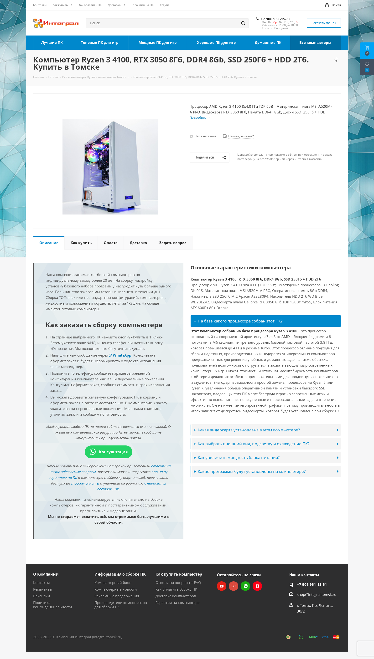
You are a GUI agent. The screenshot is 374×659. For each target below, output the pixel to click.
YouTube (221, 586)
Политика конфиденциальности (52, 604)
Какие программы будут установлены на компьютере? (250, 471)
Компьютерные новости (115, 589)
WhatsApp (120, 355)
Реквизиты (42, 589)
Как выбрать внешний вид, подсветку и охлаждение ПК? (251, 443)
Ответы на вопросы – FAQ (178, 582)
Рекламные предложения (116, 595)
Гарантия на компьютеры (178, 602)
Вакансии (41, 595)
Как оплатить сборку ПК (176, 589)
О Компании (46, 574)
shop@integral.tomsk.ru (316, 594)
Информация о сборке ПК (120, 574)
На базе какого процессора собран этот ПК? (238, 321)
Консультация (108, 452)
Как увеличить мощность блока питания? (237, 457)
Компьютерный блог (112, 582)
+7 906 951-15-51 (276, 19)
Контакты (41, 582)
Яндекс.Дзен (257, 586)
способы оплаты (85, 483)
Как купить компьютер (179, 574)
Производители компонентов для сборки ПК (120, 604)
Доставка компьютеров (176, 595)
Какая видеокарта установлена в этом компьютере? (247, 430)
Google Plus (233, 586)
